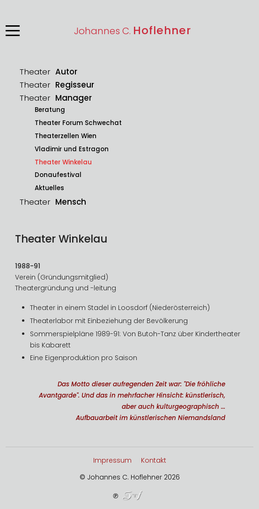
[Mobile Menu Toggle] (13, 30)
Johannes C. (132, 31)
